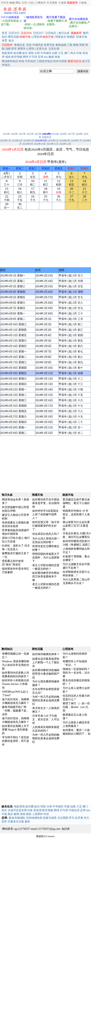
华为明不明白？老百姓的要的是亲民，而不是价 (15, 741)
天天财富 (52, 2)
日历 (24, 2)
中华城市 (46, 53)
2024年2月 (17, 140)
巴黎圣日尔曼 (16, 821)
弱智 (31, 53)
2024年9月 (27, 144)
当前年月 (47, 137)
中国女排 (74, 810)
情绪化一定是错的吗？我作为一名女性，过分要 (76, 673)
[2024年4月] (41, 140)
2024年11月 (52, 144)
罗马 (71, 817)
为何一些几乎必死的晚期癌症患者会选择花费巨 (45, 700)
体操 (57, 56)
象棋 (51, 56)
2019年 (6, 134)
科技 (21, 61)
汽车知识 (30, 61)
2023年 (38, 134)
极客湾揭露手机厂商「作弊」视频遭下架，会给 (15, 711)
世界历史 (49, 44)
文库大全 (41, 48)
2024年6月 (64, 140)
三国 (69, 44)
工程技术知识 (44, 61)
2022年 (30, 134)
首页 (4, 33)
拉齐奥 (79, 817)
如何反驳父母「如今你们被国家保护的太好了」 (45, 526)
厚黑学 (21, 48)
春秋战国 (60, 44)
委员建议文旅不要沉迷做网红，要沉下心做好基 (76, 503)
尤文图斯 (62, 817)
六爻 (61, 53)
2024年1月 (5, 140)
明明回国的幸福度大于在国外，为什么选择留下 (45, 557)
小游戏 (62, 2)
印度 (67, 806)
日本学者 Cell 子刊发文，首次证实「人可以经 (45, 719)
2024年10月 (40, 144)
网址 (18, 2)
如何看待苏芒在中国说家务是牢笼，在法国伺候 (45, 503)
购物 (12, 2)
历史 (29, 44)
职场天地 (81, 36)
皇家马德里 (50, 817)
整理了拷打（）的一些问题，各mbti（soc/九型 (76, 707)
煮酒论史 (19, 44)
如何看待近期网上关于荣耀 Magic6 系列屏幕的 (15, 730)
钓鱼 (79, 53)
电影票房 (7, 53)
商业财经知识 (10, 61)
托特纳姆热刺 (34, 817)
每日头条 (64, 33)
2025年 (55, 134)
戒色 (8, 56)
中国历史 (37, 44)
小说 (30, 2)
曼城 (11, 817)
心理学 (30, 48)
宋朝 (82, 44)
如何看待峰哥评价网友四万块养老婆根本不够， (45, 576)
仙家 (54, 53)
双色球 (37, 810)
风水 (73, 53)
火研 (37, 53)
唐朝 (75, 44)
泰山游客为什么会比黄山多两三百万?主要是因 (76, 526)
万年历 (5, 2)
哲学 (14, 48)
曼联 (27, 821)
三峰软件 (40, 2)
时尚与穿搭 (60, 61)
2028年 (79, 134)
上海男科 (37, 814)
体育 (4, 40)
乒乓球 (33, 56)
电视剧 (71, 36)
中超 (4, 814)
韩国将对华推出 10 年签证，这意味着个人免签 (76, 514)
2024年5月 (53, 140)
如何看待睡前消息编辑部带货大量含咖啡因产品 (45, 674)
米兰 (86, 817)
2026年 (63, 134)
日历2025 (14, 33)
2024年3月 (28, 140)
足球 (40, 56)
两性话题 (13, 36)
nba (46, 56)
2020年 (14, 134)
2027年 (71, 134)
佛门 (67, 53)
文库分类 (54, 48)
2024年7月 (76, 140)
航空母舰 (16, 56)
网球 (25, 56)
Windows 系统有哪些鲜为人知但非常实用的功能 (15, 665)
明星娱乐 (60, 36)
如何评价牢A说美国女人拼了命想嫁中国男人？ (45, 514)
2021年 (22, 134)
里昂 (4, 821)
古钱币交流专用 (17, 810)
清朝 (8, 48)
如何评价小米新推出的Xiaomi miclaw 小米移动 (15, 684)
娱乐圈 (17, 53)
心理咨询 (36, 36)
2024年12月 (65, 144)
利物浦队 (20, 817)
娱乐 (11, 40)
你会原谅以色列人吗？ (45, 533)
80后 (46, 814)
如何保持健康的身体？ (45, 654)
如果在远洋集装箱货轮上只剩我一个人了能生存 (45, 662)
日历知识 (50, 33)
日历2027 (38, 33)
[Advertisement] (28, 102)
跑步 (10, 814)
